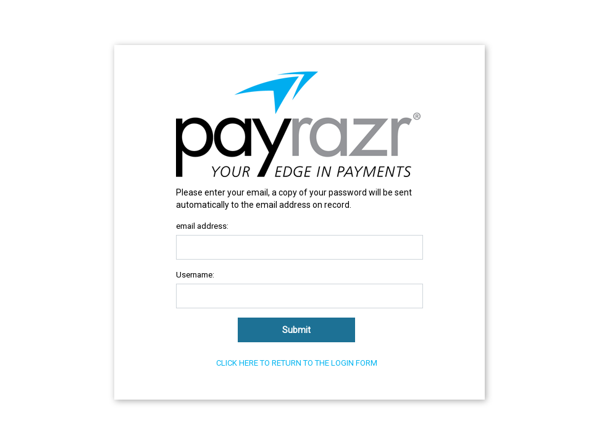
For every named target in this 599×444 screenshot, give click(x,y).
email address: (202, 226)
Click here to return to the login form (296, 363)
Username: (195, 274)
